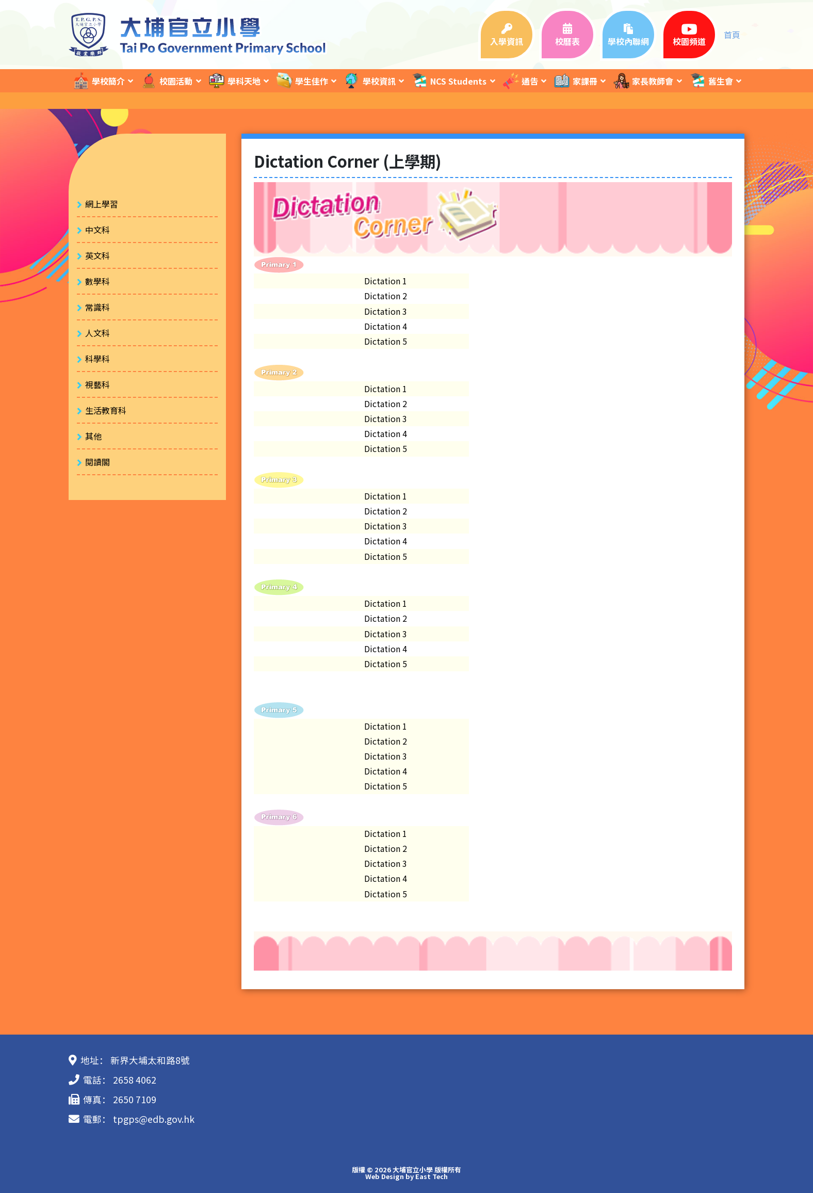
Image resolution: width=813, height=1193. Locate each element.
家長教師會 (642, 81)
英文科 (97, 255)
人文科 (97, 333)
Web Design (384, 1176)
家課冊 (575, 81)
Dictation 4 (385, 326)
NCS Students (448, 81)
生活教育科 (105, 410)
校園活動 (166, 81)
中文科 (97, 229)
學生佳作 (301, 81)
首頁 (732, 34)
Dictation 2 (385, 295)
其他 (93, 436)
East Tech (431, 1176)
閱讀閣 (97, 462)
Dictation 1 (385, 281)
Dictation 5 (385, 341)
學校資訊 (369, 81)
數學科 (97, 281)
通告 (520, 81)
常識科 (97, 307)
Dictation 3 (385, 311)
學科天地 (234, 81)
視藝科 (97, 384)
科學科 (97, 358)
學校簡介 (98, 81)
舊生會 (711, 81)
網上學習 (101, 204)
